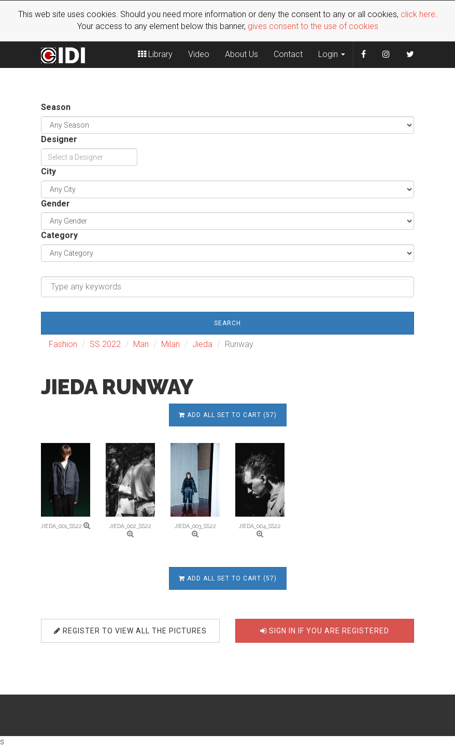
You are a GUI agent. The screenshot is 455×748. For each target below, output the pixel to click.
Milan (170, 344)
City (48, 171)
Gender (55, 204)
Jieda (202, 344)
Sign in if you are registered (324, 631)
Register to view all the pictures (130, 631)
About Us (241, 54)
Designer (59, 139)
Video (198, 54)
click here (418, 14)
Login (331, 54)
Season (55, 107)
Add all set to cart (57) (228, 415)
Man (141, 344)
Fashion (63, 344)
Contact (288, 54)
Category (59, 235)
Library (155, 54)
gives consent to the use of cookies (313, 26)
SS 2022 (105, 344)
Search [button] (227, 323)
